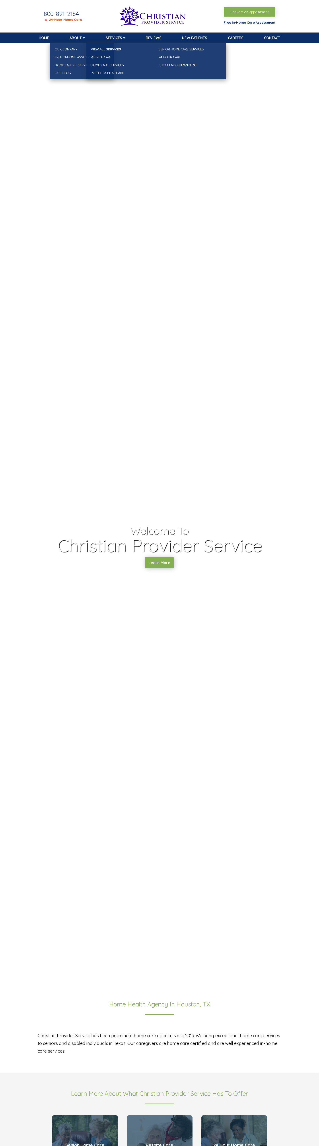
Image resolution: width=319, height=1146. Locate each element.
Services (114, 38)
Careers (235, 38)
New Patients (194, 38)
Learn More (159, 563)
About (76, 38)
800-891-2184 (61, 13)
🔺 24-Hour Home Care (63, 19)
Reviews (153, 38)
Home (44, 38)
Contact (272, 38)
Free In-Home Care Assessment (249, 22)
